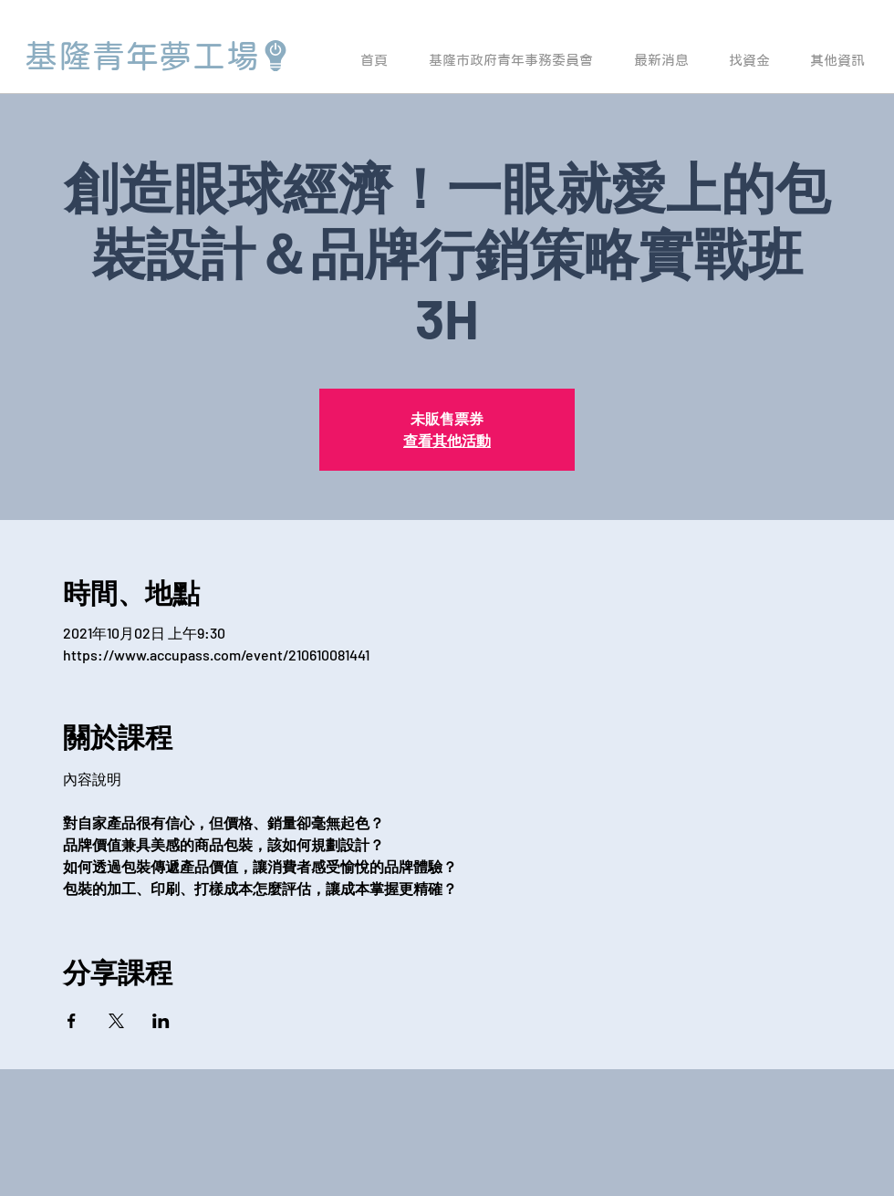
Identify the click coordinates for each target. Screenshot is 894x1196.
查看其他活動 (447, 440)
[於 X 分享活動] (116, 1021)
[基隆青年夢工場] (158, 55)
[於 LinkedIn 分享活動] (161, 1021)
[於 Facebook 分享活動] (71, 1021)
